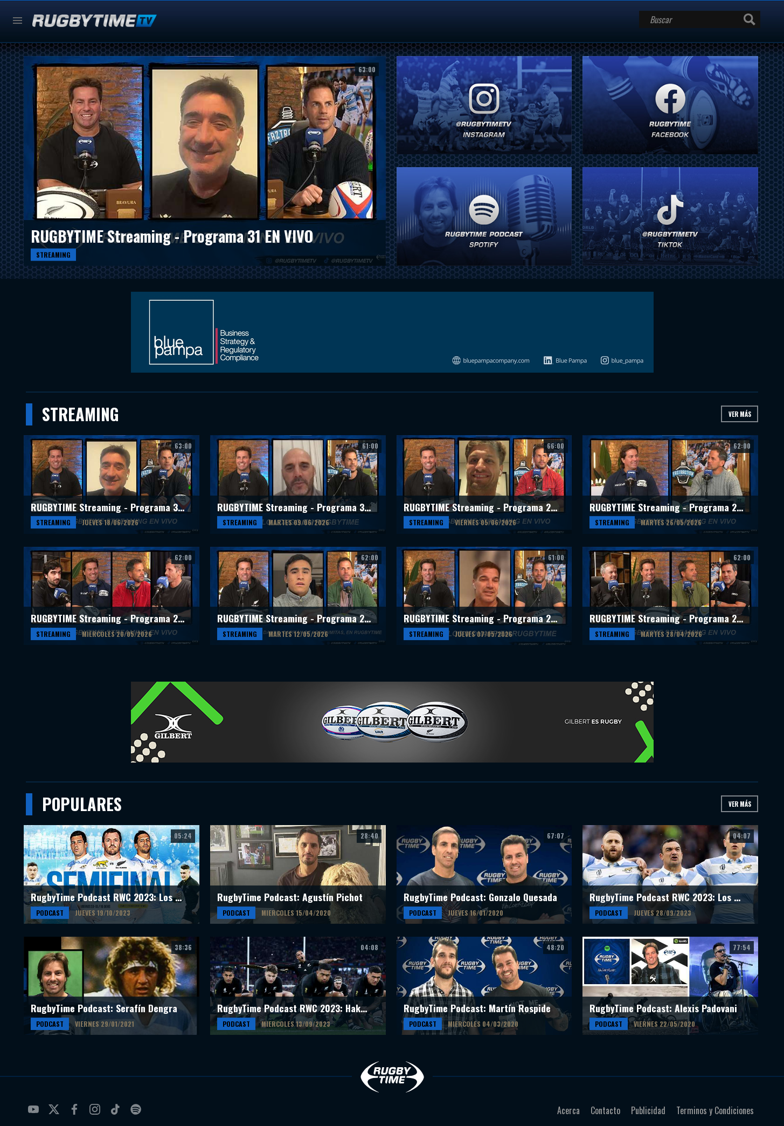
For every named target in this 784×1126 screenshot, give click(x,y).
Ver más (740, 413)
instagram (96, 1113)
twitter (55, 1113)
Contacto (605, 1110)
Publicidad (648, 1110)
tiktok (117, 1113)
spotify (137, 1113)
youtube (35, 1113)
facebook (76, 1113)
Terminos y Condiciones (715, 1110)
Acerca (568, 1110)
